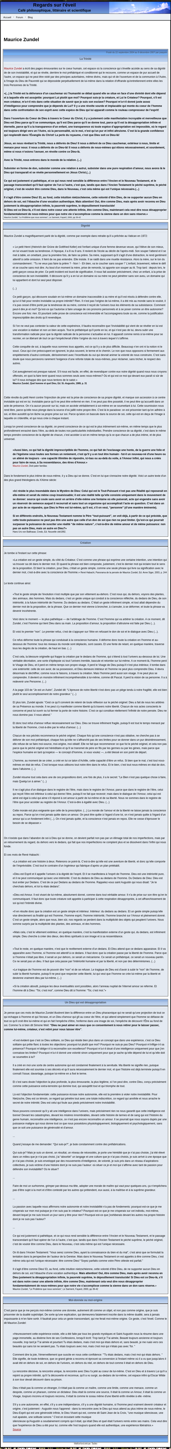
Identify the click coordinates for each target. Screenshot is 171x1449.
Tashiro (94, 1443)
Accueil (7, 17)
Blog (30, 17)
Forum (19, 17)
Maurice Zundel (21, 39)
